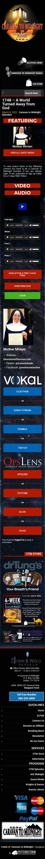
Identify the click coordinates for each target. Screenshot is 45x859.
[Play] (7, 225)
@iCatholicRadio (24, 363)
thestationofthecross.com (17, 359)
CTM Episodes (36, 769)
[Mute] (30, 225)
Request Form (31, 687)
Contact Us (38, 720)
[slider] (19, 225)
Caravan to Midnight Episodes (21, 113)
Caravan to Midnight (22, 846)
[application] (22, 225)
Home (41, 710)
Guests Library (36, 789)
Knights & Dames (35, 784)
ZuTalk (40, 715)
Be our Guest (37, 741)
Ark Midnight (37, 774)
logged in (19, 539)
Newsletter (38, 735)
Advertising (38, 758)
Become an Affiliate (33, 725)
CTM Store (38, 753)
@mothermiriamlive (29, 367)
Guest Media (37, 779)
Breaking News (36, 730)
